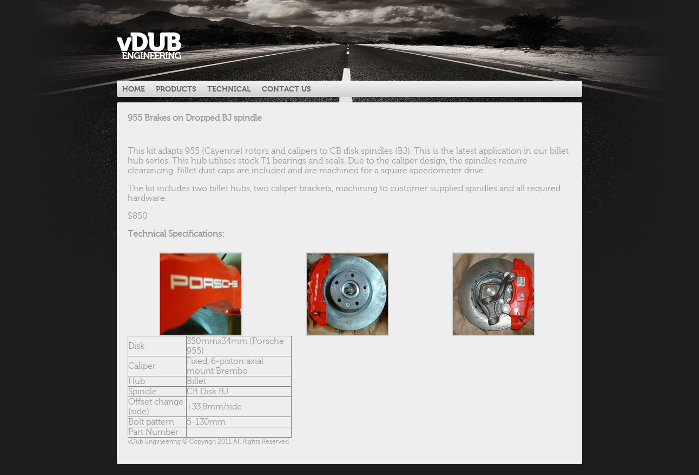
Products (176, 88)
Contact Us (286, 88)
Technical (229, 88)
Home (133, 88)
